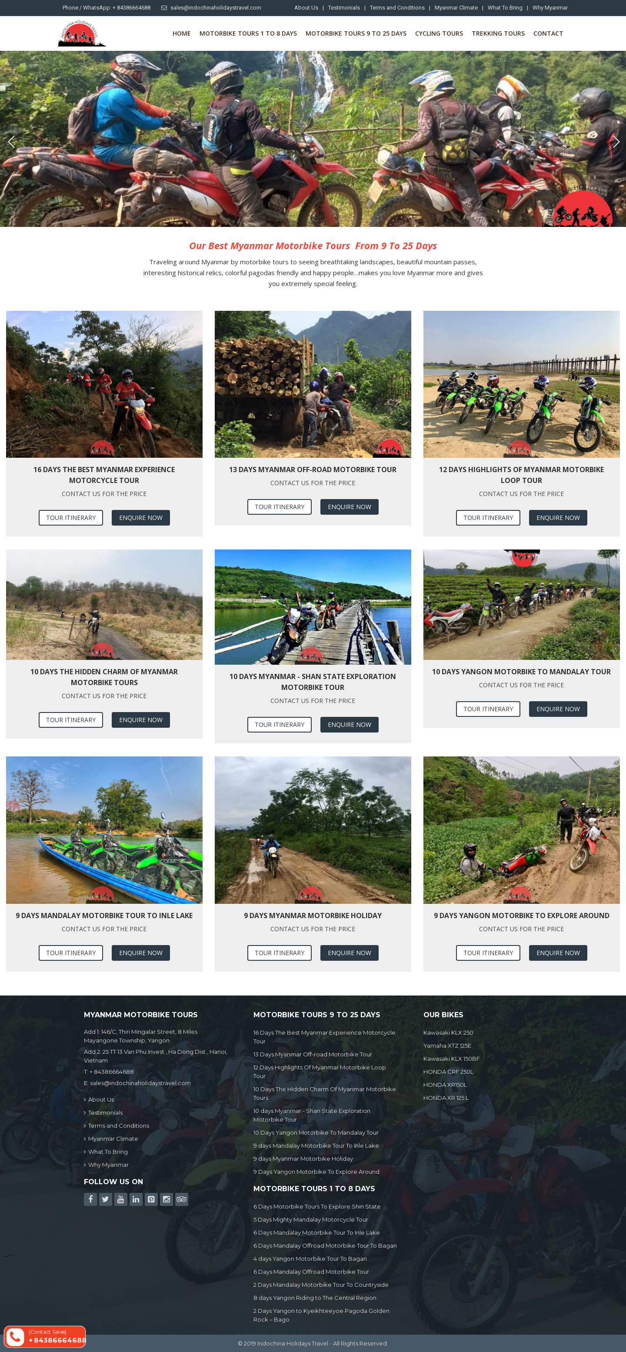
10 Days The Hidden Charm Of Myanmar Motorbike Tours (104, 677)
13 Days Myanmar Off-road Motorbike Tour (312, 469)
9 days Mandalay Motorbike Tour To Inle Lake (104, 915)
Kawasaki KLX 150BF (451, 1058)
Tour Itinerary (71, 517)
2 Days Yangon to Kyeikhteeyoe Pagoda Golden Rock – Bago (321, 1315)
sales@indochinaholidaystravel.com (211, 7)
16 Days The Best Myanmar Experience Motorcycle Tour (104, 475)
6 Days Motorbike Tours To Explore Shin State (317, 1206)
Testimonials (344, 7)
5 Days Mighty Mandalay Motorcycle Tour (310, 1219)
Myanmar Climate (456, 7)
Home (182, 33)
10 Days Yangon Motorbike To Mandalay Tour (521, 671)
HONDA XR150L (445, 1084)
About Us (306, 7)
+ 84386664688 (112, 1071)
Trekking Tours (498, 33)
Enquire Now (141, 517)
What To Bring (505, 7)
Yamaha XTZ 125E (447, 1045)
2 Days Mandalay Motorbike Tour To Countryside (321, 1284)
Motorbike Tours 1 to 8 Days (248, 33)
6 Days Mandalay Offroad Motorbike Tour (311, 1271)
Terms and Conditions (397, 7)
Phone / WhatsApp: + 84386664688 (106, 7)
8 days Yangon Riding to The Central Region (314, 1297)
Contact (548, 33)
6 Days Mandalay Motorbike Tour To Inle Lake (316, 1232)
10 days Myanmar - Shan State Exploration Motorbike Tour (313, 682)
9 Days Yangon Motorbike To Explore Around (521, 915)
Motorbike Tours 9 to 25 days (356, 33)
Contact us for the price (104, 494)
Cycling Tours (439, 33)
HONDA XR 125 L (446, 1097)
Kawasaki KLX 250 (448, 1032)
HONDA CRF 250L (448, 1071)
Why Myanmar (550, 7)
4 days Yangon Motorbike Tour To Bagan (310, 1258)
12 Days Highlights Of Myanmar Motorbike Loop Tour (521, 475)
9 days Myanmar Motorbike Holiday (313, 915)
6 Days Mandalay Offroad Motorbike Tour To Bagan (325, 1245)
